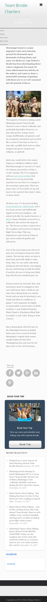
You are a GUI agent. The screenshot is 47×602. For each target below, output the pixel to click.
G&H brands (28, 206)
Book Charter (4, 41)
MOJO (9, 219)
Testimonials (4, 44)
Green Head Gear (13, 206)
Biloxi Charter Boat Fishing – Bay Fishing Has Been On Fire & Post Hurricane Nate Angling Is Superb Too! (24, 497)
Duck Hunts (4, 37)
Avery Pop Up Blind (22, 176)
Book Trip (25, 444)
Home (2, 30)
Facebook (11, 554)
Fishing (2, 34)
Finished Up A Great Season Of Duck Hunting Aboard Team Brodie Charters (23, 463)
